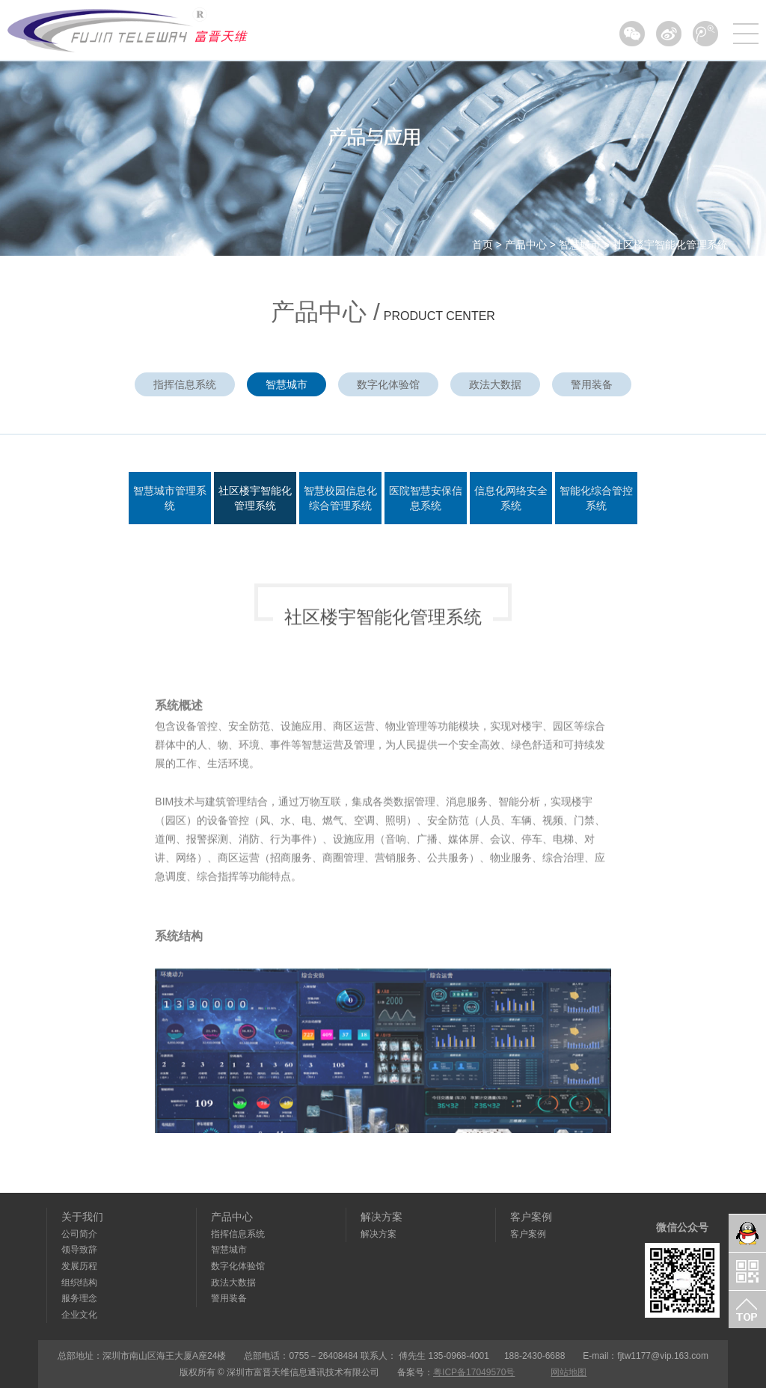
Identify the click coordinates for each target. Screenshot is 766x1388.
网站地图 (568, 1372)
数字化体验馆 (388, 384)
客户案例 (531, 1217)
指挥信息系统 (184, 384)
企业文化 (79, 1314)
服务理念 (79, 1298)
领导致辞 (79, 1249)
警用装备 (592, 384)
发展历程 (79, 1266)
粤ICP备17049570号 (474, 1372)
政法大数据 (495, 384)
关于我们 (82, 1217)
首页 (482, 245)
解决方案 (381, 1217)
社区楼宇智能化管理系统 (670, 245)
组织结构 (79, 1282)
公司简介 (79, 1234)
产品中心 (526, 245)
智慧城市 (580, 245)
